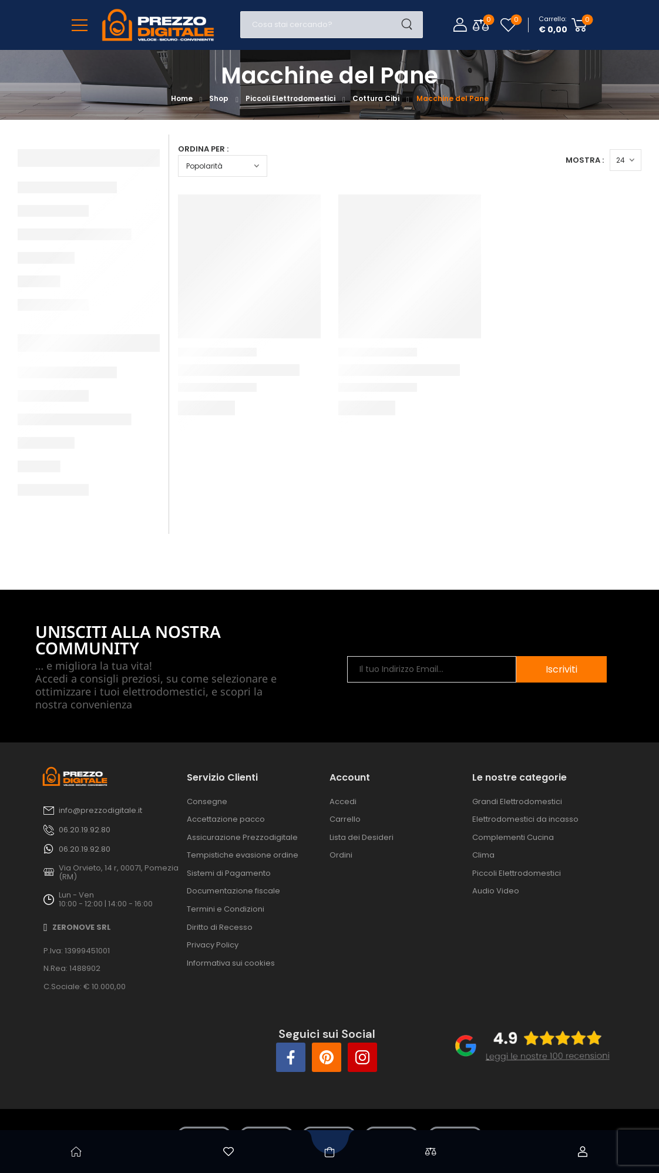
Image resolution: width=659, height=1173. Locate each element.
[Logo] (158, 25)
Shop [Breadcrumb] (218, 98)
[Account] (583, 1151)
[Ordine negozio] (222, 166)
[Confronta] (430, 1151)
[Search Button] (410, 25)
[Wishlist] (508, 25)
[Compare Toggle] (481, 25)
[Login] (460, 25)
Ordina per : (203, 148)
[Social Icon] (290, 1057)
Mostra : (585, 160)
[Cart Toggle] (563, 25)
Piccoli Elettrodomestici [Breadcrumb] (290, 98)
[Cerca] (320, 25)
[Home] (76, 1151)
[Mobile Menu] (80, 25)
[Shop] (329, 1151)
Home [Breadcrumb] (182, 98)
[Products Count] (625, 160)
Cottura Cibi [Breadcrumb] (375, 98)
